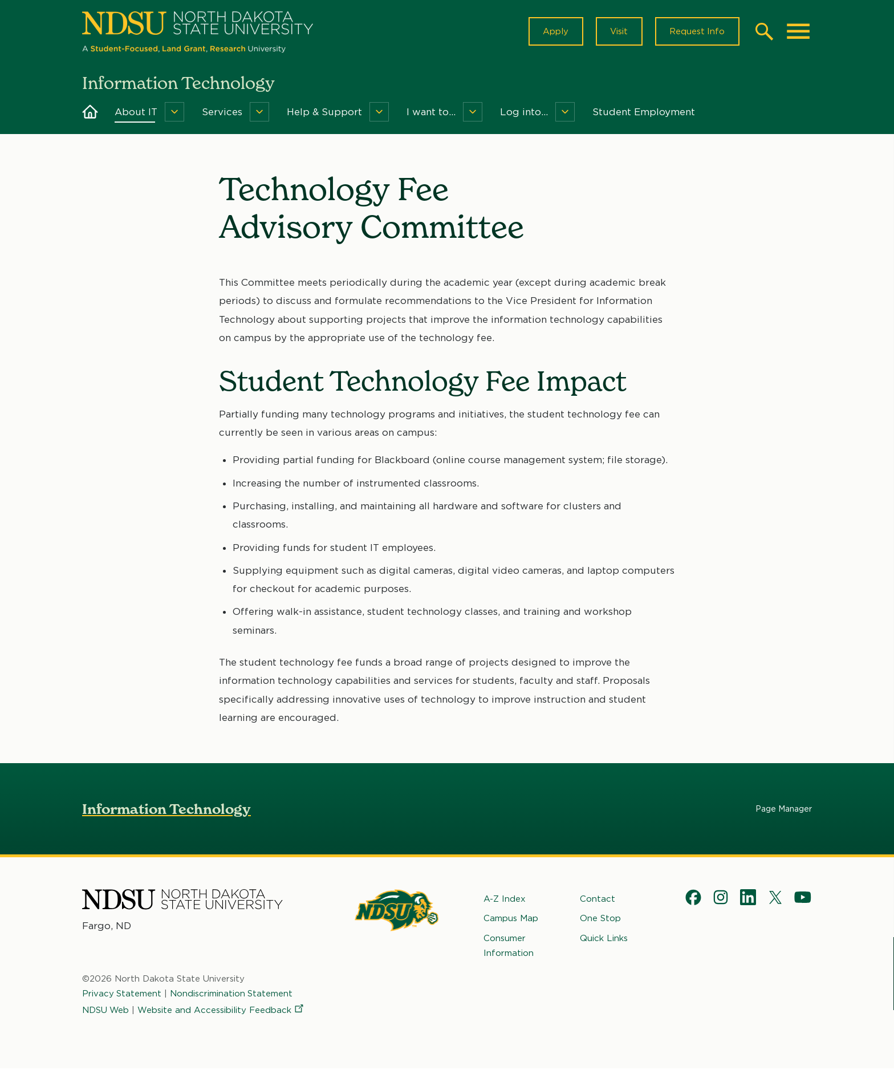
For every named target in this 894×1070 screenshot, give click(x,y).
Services (222, 113)
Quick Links (604, 939)
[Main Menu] (798, 32)
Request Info (697, 32)
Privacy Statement (122, 995)
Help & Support (324, 113)
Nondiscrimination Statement (232, 995)
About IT (136, 113)
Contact (597, 900)
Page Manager (783, 809)
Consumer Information (508, 946)
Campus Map (510, 919)
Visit (618, 32)
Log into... (524, 113)
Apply (554, 32)
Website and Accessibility (222, 1011)
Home (90, 113)
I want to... (431, 113)
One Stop (600, 919)
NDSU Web (106, 1011)
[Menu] (174, 112)
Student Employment (643, 113)
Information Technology (166, 810)
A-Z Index (504, 900)
